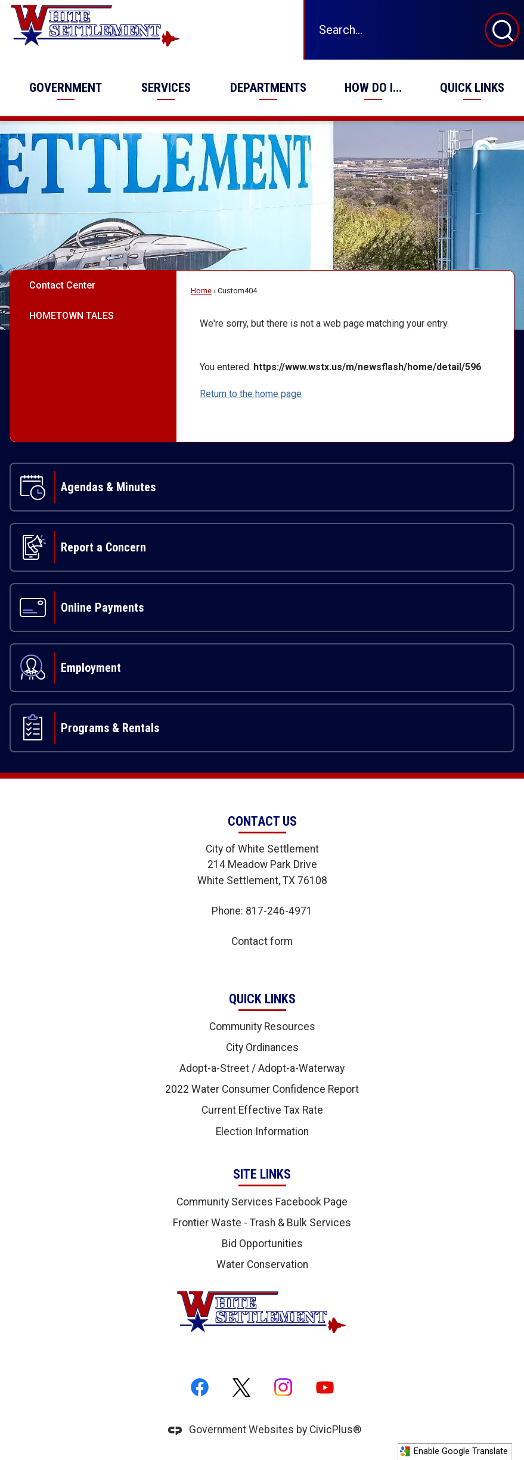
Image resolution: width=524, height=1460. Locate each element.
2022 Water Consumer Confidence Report (262, 1089)
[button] (502, 30)
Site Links (262, 1174)
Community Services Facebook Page (262, 1202)
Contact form (262, 941)
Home (201, 290)
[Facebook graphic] (200, 1388)
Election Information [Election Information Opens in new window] (262, 1131)
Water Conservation (262, 1264)
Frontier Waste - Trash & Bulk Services (262, 1223)
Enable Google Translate (453, 1451)
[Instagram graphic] (283, 1388)
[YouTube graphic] (325, 1388)
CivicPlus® (335, 1430)
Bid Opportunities (262, 1244)
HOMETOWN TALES (71, 315)
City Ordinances (262, 1047)
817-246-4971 (279, 911)
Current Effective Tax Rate (262, 1110)
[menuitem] (65, 88)
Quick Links (262, 998)
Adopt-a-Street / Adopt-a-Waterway (262, 1068)
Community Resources (262, 1027)
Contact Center (62, 285)
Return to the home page (251, 393)
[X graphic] (241, 1388)
